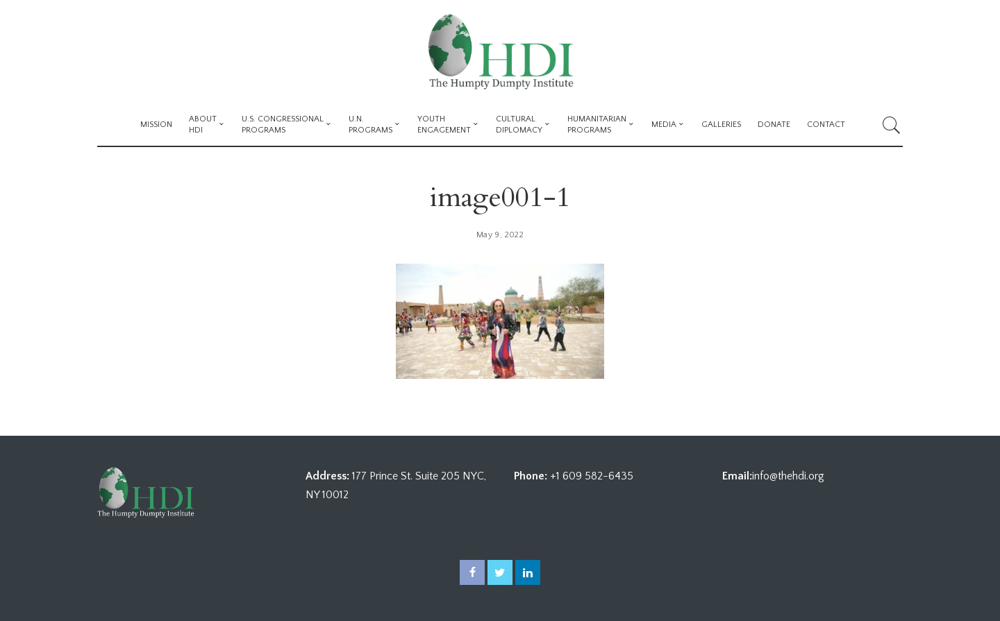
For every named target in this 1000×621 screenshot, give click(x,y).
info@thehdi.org (788, 476)
